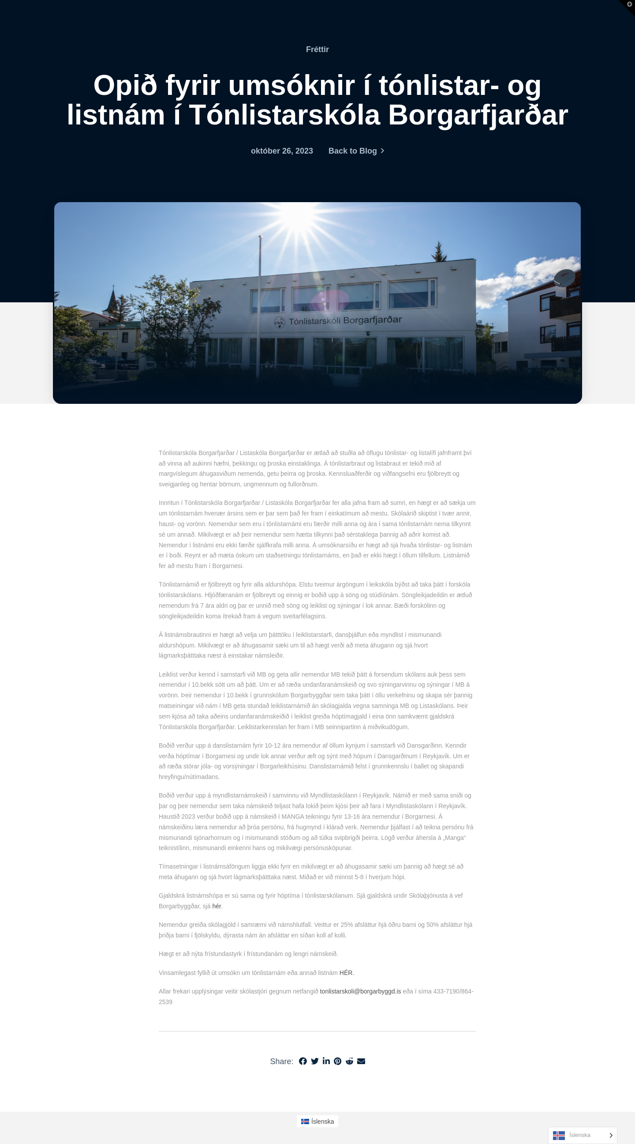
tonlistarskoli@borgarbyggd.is (360, 991)
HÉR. (347, 972)
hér (216, 906)
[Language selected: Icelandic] (582, 1135)
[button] (626, 8)
